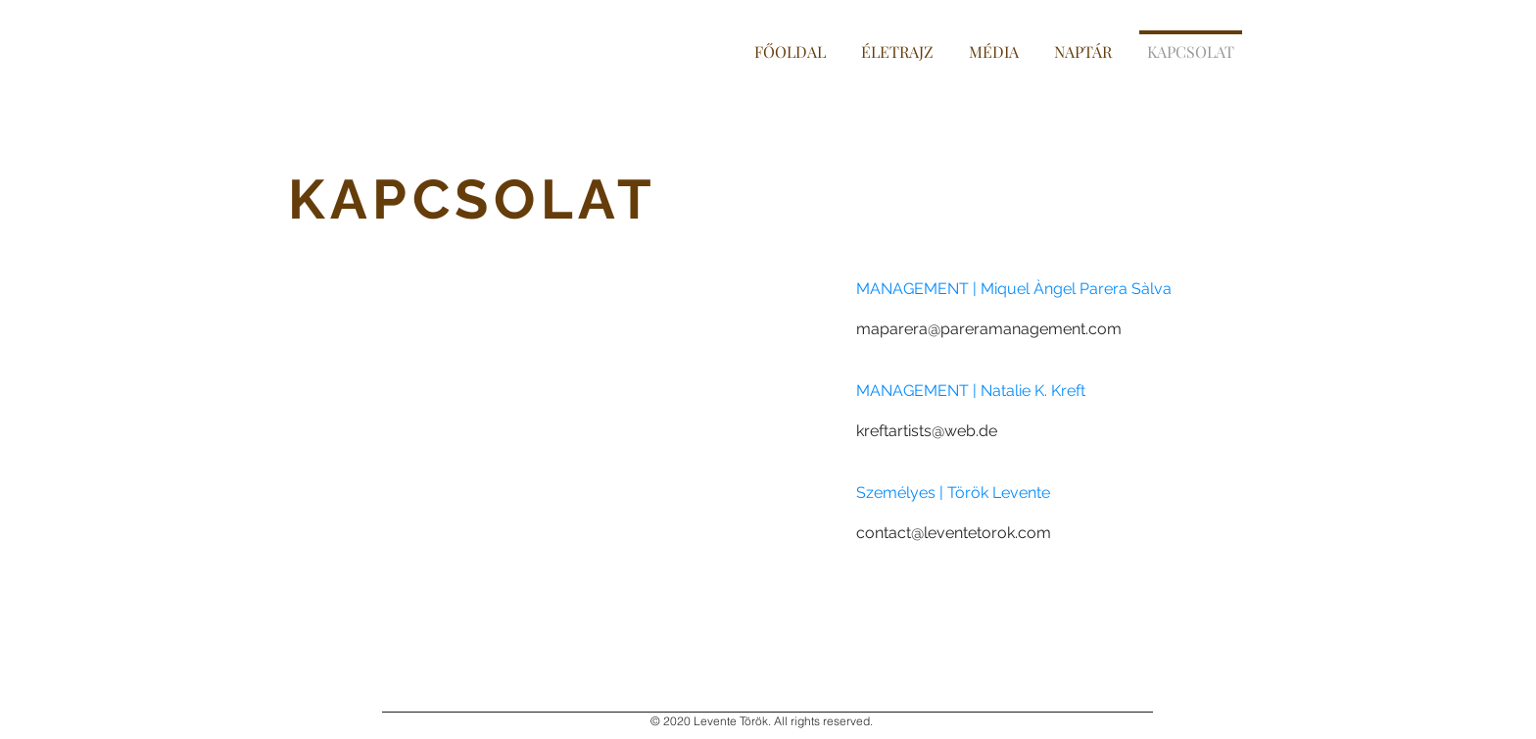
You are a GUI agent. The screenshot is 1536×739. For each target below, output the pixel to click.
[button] (993, 42)
